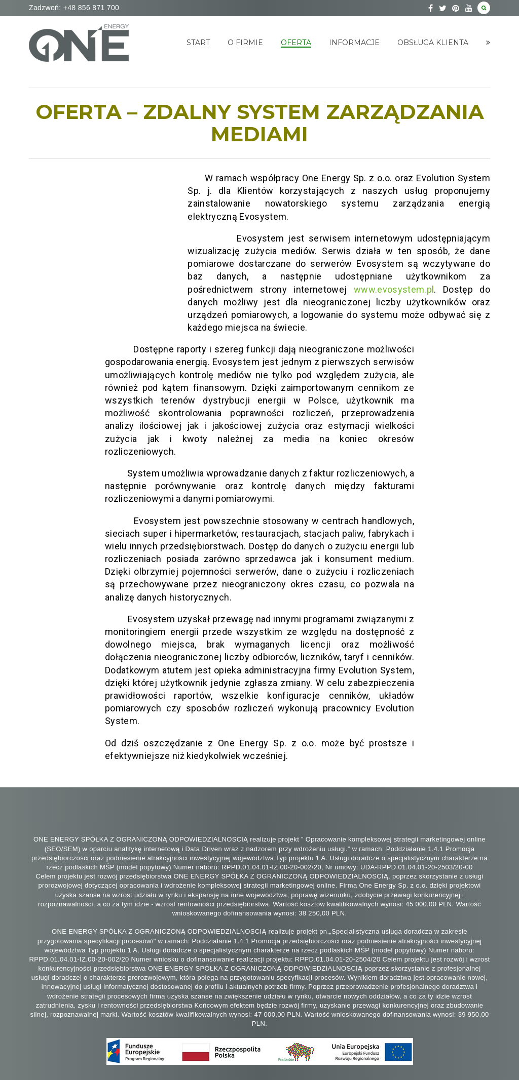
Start (198, 42)
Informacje (354, 42)
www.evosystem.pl (394, 289)
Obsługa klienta (432, 42)
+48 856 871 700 (90, 8)
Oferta (296, 42)
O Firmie (245, 42)
